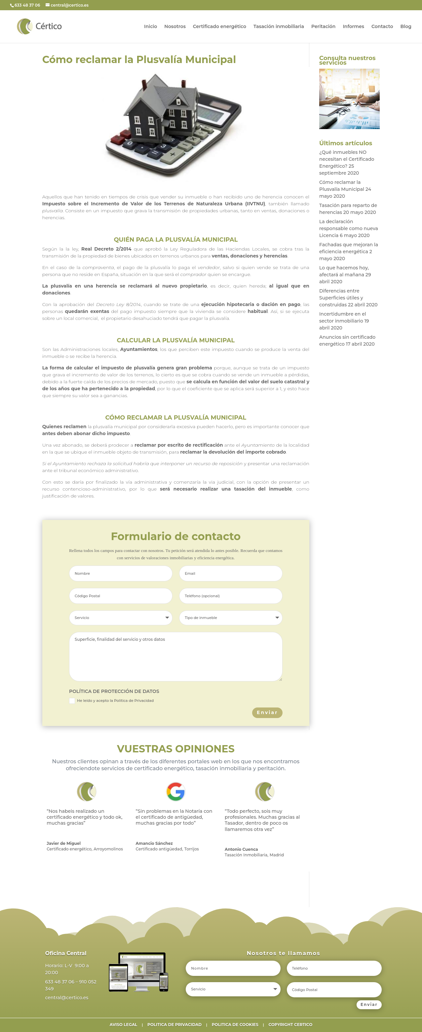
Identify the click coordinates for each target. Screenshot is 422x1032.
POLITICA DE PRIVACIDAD (174, 1024)
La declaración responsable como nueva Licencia (348, 228)
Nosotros (175, 26)
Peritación (323, 26)
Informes (353, 26)
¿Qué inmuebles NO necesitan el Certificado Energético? (346, 159)
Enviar (267, 712)
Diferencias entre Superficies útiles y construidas (341, 298)
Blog (406, 26)
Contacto (382, 26)
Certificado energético (219, 26)
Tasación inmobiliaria (278, 26)
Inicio (150, 26)
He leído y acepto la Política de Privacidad (111, 701)
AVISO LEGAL (123, 1024)
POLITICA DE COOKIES (235, 1024)
